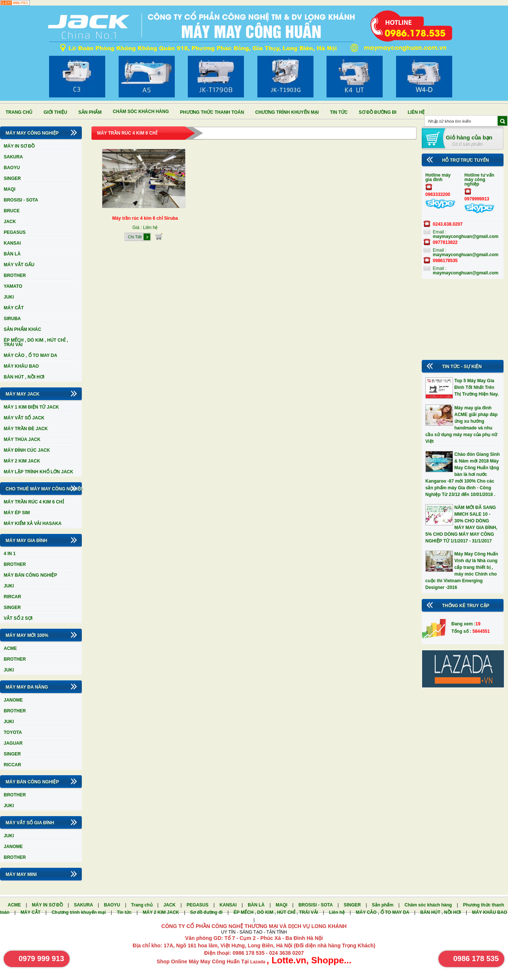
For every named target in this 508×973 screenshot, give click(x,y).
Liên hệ (416, 112)
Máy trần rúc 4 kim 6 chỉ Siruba (145, 218)
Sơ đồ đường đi (377, 112)
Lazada (258, 961)
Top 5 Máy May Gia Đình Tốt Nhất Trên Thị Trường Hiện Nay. (476, 387)
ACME (10, 648)
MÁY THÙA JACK (22, 439)
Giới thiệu (55, 112)
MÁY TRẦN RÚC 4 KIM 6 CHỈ (34, 502)
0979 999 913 (41, 958)
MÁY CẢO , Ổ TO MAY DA (30, 355)
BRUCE (12, 210)
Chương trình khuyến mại (287, 112)
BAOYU (12, 167)
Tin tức (339, 112)
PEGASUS (15, 232)
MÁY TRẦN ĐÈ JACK (26, 428)
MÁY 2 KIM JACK (22, 461)
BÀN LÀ (12, 254)
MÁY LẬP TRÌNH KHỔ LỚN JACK (38, 471)
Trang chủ (19, 112)
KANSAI (12, 243)
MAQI (9, 189)
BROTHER (15, 275)
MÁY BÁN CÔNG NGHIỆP (30, 575)
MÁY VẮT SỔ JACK (24, 418)
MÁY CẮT (14, 307)
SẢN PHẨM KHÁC (22, 329)
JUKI (9, 297)
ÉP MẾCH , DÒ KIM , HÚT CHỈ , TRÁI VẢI (36, 342)
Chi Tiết (135, 237)
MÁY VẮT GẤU (19, 264)
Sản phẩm (90, 112)
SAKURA (13, 157)
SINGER (12, 178)
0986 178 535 (476, 958)
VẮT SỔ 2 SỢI (18, 618)
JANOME (13, 700)
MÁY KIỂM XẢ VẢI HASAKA (32, 523)
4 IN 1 (10, 553)
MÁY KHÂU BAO (21, 366)
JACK (10, 221)
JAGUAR (13, 743)
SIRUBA (12, 318)
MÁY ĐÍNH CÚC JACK (27, 450)
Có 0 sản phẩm (467, 144)
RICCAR (12, 764)
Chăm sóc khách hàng (141, 111)
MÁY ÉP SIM (17, 512)
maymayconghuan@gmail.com (465, 236)
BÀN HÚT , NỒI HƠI (24, 377)
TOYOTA (13, 732)
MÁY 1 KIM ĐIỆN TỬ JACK (31, 407)
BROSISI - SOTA (21, 200)
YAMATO (13, 286)
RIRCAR (12, 596)
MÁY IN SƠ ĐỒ (19, 146)
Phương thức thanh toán (212, 112)
